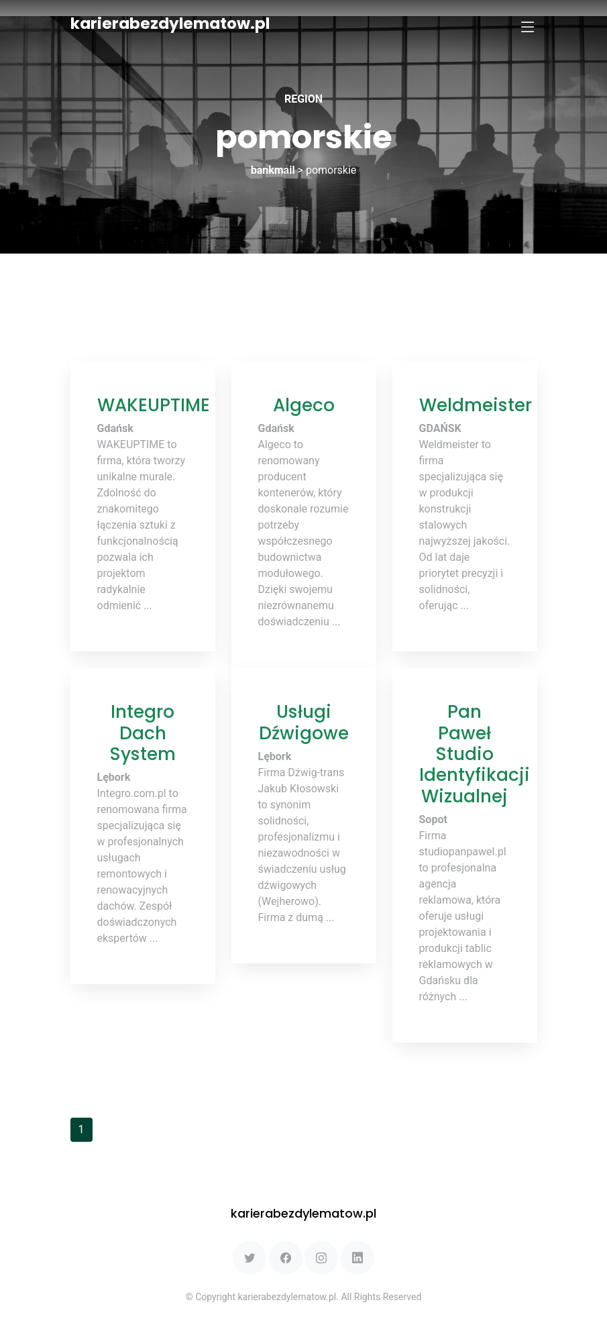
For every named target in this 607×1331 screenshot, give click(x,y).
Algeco (304, 404)
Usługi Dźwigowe (304, 722)
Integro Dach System (142, 732)
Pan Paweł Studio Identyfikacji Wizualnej (474, 753)
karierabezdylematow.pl (170, 23)
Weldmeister (475, 404)
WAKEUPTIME (153, 404)
